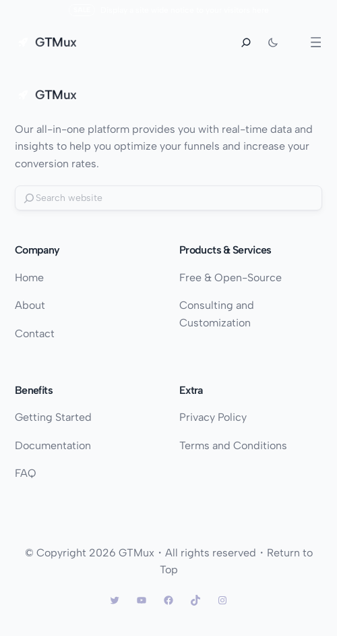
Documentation (53, 445)
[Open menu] (315, 42)
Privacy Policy (213, 417)
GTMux (55, 42)
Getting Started (53, 417)
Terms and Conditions (233, 445)
